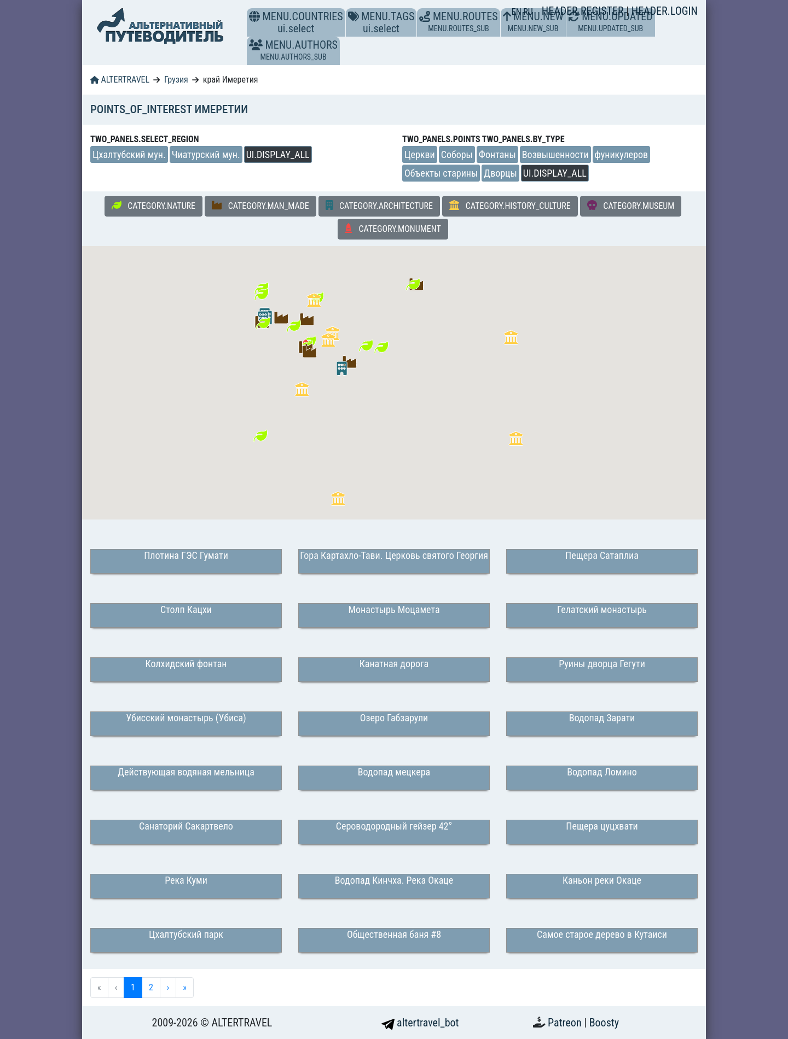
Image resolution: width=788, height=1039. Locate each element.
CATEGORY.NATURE (153, 205)
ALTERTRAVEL (119, 79)
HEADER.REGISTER (584, 10)
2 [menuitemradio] (151, 987)
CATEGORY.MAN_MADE (260, 205)
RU (527, 12)
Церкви (419, 154)
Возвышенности (555, 154)
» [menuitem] (185, 987)
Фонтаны (497, 154)
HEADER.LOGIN (664, 10)
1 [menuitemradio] (133, 987)
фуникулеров (621, 154)
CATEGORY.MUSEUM (631, 205)
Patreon (566, 1022)
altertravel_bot (420, 1022)
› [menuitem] (168, 987)
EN (518, 12)
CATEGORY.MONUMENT (393, 228)
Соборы (457, 154)
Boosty (604, 1022)
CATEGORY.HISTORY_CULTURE (510, 205)
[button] (256, 44)
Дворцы (500, 173)
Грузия (176, 79)
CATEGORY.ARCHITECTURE (379, 205)
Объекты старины (441, 173)
